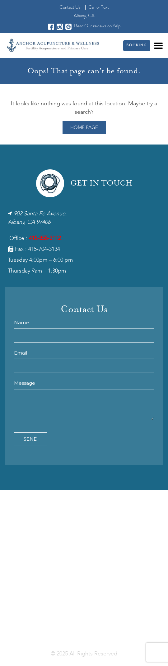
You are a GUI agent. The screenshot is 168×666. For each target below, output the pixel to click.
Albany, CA (84, 15)
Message (24, 383)
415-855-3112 (45, 238)
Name (21, 322)
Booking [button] (136, 45)
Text (105, 7)
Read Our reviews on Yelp (97, 25)
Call (92, 7)
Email (20, 353)
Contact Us (70, 7)
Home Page (84, 128)
